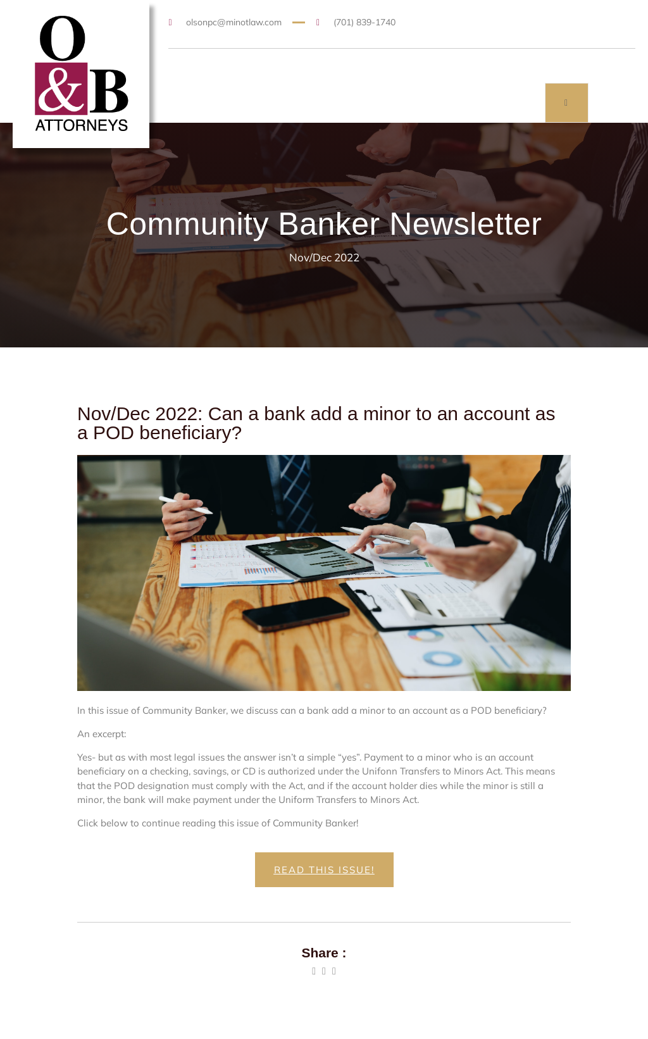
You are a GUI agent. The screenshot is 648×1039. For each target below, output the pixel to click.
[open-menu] (567, 103)
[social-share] (314, 971)
